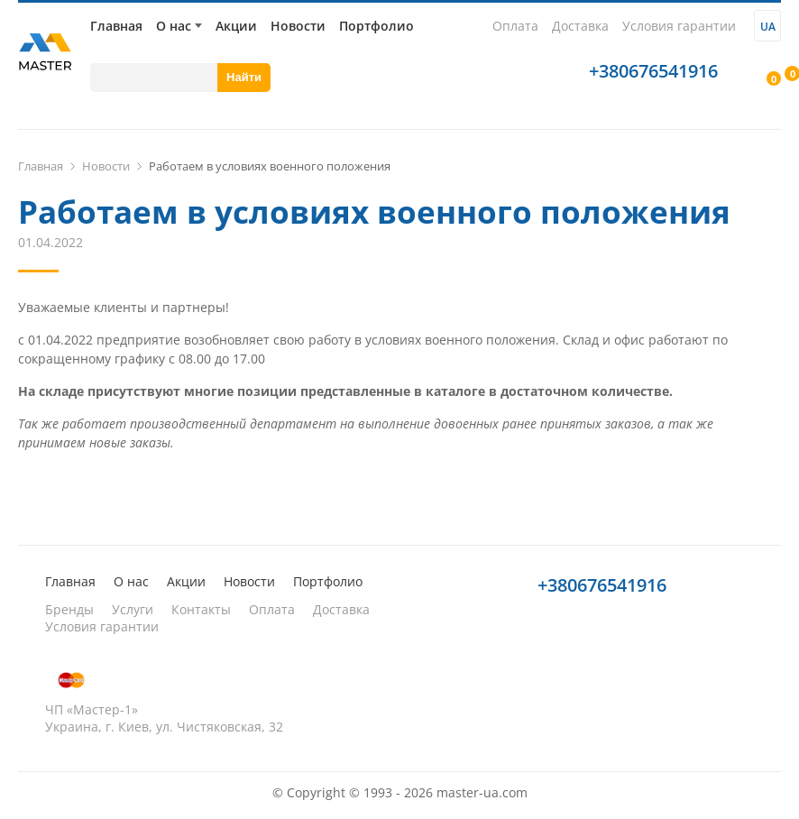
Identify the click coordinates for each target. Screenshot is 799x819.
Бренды (69, 609)
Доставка (580, 25)
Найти (244, 77)
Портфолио (376, 25)
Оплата (515, 25)
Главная (116, 25)
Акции (236, 25)
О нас (173, 25)
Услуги (132, 609)
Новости (298, 25)
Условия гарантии (679, 25)
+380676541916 (653, 71)
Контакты (201, 609)
